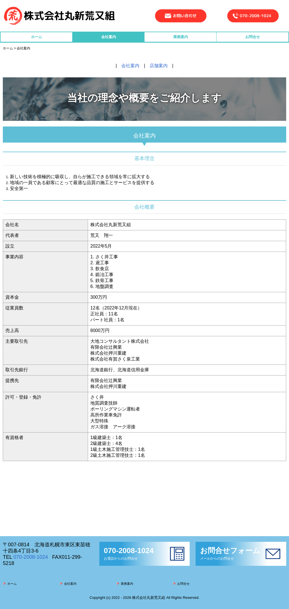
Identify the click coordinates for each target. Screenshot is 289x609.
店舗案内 (159, 65)
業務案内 (180, 37)
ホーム (36, 37)
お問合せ (252, 37)
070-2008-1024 (31, 557)
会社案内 (108, 37)
